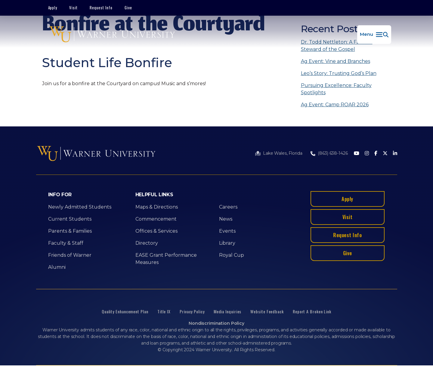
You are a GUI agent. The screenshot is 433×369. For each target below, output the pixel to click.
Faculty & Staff (65, 243)
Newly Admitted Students (79, 207)
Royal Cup (231, 255)
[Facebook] (375, 153)
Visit (73, 8)
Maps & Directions (156, 207)
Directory (146, 243)
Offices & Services (156, 231)
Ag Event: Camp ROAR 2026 (335, 104)
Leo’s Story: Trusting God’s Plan (338, 73)
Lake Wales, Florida (282, 153)
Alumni (57, 267)
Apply (52, 8)
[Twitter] (385, 153)
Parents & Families (70, 231)
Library (227, 243)
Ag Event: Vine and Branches (335, 61)
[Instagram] (367, 153)
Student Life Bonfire (107, 62)
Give (128, 8)
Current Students (69, 219)
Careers (228, 207)
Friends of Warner (69, 255)
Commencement (156, 219)
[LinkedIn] (395, 153)
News (225, 219)
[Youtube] (356, 153)
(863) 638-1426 (333, 153)
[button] (374, 34)
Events (227, 231)
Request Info (101, 8)
